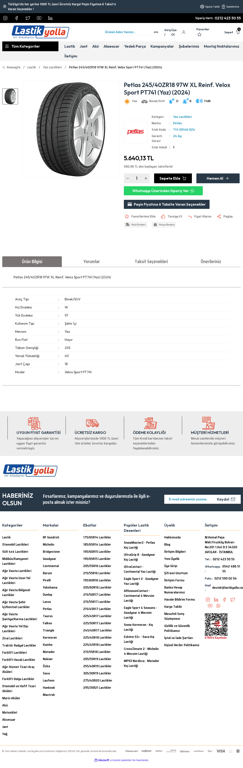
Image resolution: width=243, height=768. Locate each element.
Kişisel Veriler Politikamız (181, 645)
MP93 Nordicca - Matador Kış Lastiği (141, 663)
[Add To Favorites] (140, 216)
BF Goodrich (51, 537)
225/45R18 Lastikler (97, 644)
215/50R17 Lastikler (97, 594)
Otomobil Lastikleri (15, 544)
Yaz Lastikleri (182, 116)
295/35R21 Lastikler (97, 687)
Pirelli (47, 580)
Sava (46, 673)
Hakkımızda (172, 537)
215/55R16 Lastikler (97, 573)
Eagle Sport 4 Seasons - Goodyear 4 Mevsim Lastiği (140, 612)
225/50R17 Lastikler (97, 623)
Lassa (47, 601)
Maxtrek (49, 694)
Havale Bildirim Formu (179, 599)
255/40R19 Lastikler (97, 666)
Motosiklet (9, 712)
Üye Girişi (170, 565)
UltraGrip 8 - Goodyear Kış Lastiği (139, 557)
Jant (5, 726)
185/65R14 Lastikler (97, 544)
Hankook (49, 687)
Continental (51, 565)
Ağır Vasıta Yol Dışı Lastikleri (15, 629)
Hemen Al (218, 178)
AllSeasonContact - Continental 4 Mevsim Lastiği (139, 595)
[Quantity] (136, 178)
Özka (46, 666)
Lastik (6, 537)
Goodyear (49, 558)
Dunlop (47, 594)
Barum (47, 573)
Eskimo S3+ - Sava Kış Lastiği (139, 639)
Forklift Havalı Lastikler (18, 659)
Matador (49, 651)
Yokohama (50, 587)
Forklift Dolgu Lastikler (18, 678)
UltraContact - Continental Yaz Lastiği (140, 569)
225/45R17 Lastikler (97, 616)
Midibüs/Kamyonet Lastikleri (15, 561)
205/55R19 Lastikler (97, 659)
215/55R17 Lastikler (97, 601)
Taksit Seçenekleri (151, 261)
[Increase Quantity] (146, 178)
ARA (156, 32)
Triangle (48, 630)
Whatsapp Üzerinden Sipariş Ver (163, 190)
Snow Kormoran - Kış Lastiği (138, 627)
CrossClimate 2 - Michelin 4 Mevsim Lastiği (141, 651)
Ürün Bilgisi (32, 261)
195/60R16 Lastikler (97, 580)
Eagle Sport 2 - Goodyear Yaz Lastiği (141, 581)
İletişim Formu (174, 580)
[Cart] (232, 32)
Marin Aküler (11, 698)
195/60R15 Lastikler (97, 551)
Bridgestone (51, 551)
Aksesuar (8, 719)
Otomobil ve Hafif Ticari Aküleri (19, 688)
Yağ (4, 733)
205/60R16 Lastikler (97, 587)
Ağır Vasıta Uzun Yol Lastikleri (16, 580)
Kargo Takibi (173, 606)
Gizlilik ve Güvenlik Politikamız (177, 628)
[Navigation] (30, 46)
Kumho (47, 644)
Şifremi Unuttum (176, 573)
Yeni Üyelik (171, 558)
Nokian (47, 659)
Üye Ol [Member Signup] (174, 32)
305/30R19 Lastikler (97, 673)
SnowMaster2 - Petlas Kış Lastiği (139, 545)
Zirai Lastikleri (12, 638)
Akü (5, 705)
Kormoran (50, 637)
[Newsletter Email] (202, 499)
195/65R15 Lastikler (97, 558)
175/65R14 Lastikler (97, 537)
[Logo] (40, 32)
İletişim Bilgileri (175, 551)
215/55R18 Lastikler (97, 651)
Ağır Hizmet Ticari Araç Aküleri (18, 669)
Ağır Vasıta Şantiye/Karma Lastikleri (19, 616)
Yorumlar (91, 261)
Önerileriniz (211, 261)
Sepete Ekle (173, 178)
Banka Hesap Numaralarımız (174, 590)
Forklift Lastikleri (14, 652)
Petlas (177, 123)
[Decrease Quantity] (127, 178)
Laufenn (48, 680)
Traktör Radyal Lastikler (19, 645)
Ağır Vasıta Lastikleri (16, 570)
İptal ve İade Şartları (178, 637)
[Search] (132, 32)
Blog (167, 544)
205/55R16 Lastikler (97, 565)
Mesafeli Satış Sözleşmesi (174, 616)
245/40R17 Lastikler (97, 630)
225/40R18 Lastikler (97, 637)
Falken (47, 623)
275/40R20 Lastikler (97, 680)
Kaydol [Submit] (226, 499)
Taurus (48, 616)
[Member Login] (167, 32)
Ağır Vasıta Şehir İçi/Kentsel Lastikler (16, 604)
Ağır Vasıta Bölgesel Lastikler (16, 592)
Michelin (48, 544)
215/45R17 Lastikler (97, 608)
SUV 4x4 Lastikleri (15, 551)
